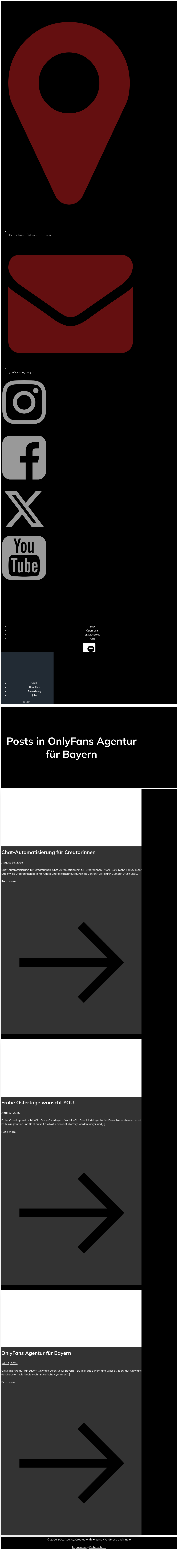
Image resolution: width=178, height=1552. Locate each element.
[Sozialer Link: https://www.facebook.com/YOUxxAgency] (24, 485)
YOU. (34, 683)
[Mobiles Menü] (89, 647)
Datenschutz (97, 1547)
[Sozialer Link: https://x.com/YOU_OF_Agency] (24, 530)
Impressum (79, 1547)
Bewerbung (34, 691)
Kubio (127, 1539)
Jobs (92, 638)
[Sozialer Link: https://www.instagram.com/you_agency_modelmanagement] (24, 429)
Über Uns (34, 687)
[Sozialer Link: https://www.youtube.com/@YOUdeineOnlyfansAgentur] (24, 585)
